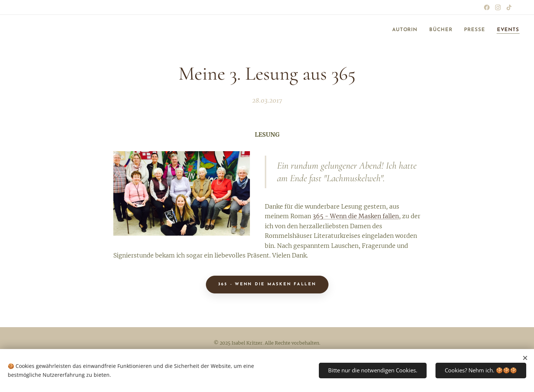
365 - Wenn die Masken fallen (356, 216)
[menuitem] (396, 30)
